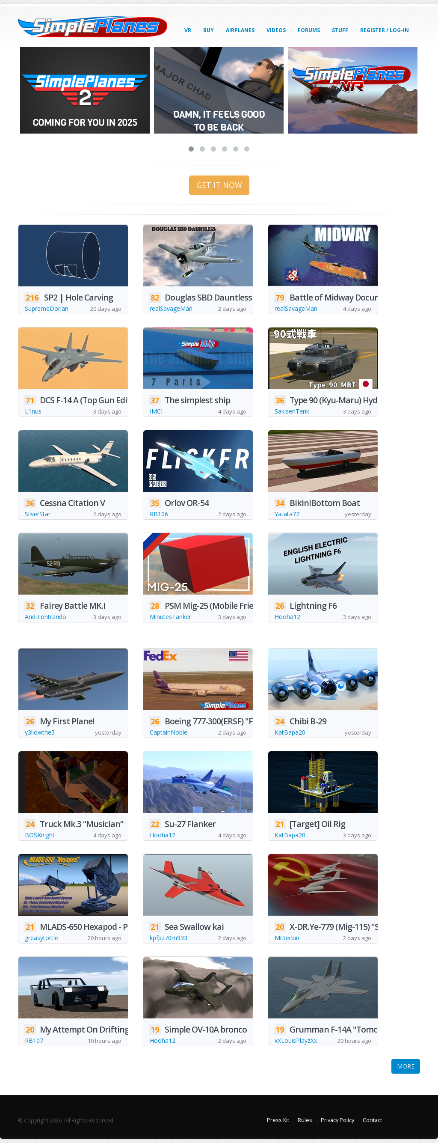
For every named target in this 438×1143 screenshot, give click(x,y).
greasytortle (41, 938)
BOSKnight (40, 835)
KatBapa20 (290, 732)
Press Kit (278, 1120)
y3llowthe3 (40, 732)
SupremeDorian (46, 308)
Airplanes (240, 30)
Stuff (340, 30)
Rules (305, 1120)
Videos (276, 30)
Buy (208, 30)
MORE (405, 1066)
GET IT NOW (219, 185)
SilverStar (37, 514)
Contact (372, 1120)
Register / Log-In (384, 30)
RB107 (34, 1040)
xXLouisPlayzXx (296, 1040)
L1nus (33, 411)
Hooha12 (287, 617)
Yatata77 (287, 514)
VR (187, 30)
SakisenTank (292, 411)
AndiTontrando (45, 617)
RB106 (159, 514)
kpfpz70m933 (168, 938)
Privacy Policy (337, 1120)
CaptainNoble (168, 732)
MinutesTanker (170, 617)
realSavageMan (171, 308)
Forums (309, 30)
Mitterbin (287, 938)
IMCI (156, 411)
